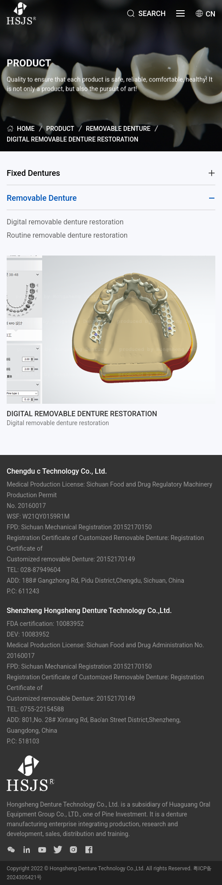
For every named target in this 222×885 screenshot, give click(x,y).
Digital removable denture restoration (72, 139)
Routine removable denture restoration (67, 235)
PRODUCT (60, 128)
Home (21, 128)
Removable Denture (118, 128)
